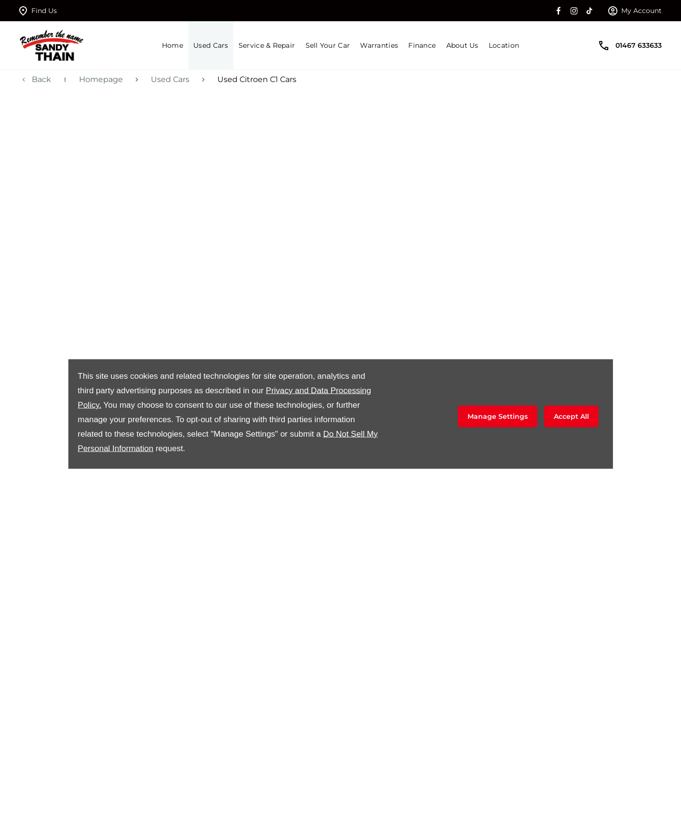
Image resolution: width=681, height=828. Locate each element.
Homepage (101, 79)
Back (41, 79)
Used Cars (170, 79)
